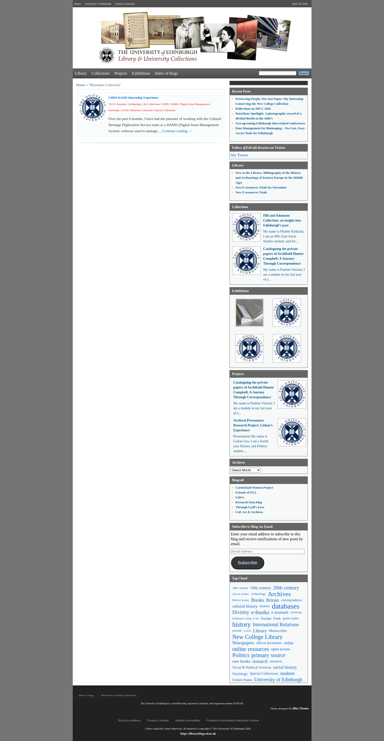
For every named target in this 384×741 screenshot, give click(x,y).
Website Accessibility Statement (118, 695)
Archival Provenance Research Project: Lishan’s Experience (253, 425)
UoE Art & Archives (249, 512)
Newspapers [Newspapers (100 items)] (243, 642)
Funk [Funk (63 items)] (277, 618)
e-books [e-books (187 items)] (260, 612)
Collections (100, 73)
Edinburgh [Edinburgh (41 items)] (296, 612)
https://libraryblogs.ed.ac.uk (198, 733)
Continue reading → (177, 131)
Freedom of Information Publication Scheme (233, 720)
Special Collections (165, 110)
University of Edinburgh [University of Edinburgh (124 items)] (278, 679)
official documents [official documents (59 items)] (269, 643)
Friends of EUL (246, 492)
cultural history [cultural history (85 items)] (245, 606)
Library (81, 73)
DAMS (175, 104)
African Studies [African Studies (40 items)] (240, 593)
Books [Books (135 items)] (257, 600)
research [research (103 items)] (260, 661)
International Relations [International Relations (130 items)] (276, 624)
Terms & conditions (129, 720)
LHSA (240, 497)
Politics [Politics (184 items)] (241, 655)
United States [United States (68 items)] (242, 680)
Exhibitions (141, 73)
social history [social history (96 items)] (285, 667)
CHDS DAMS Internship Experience (133, 97)
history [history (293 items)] (241, 625)
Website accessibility (187, 720)
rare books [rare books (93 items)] (241, 661)
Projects (120, 73)
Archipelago (135, 104)
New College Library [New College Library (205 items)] (257, 637)
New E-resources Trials (251, 192)
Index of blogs (166, 73)
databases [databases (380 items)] (285, 606)
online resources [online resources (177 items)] (250, 649)
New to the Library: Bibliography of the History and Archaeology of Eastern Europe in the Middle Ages (269, 177)
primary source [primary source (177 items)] (269, 655)
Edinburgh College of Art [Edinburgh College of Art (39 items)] (245, 618)
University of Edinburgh (98, 3)
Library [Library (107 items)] (260, 630)
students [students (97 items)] (287, 673)
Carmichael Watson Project (254, 487)
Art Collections (151, 104)
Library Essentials (125, 3)
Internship (114, 110)
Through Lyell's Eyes (250, 507)
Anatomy (122, 104)
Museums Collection (141, 110)
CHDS (165, 104)
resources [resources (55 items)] (276, 661)
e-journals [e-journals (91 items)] (279, 612)
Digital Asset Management (194, 104)
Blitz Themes (301, 708)
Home (77, 3)
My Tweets (239, 155)
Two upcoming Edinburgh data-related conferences (270, 123)
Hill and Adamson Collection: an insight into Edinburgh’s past (282, 220)
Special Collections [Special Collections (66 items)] (264, 673)
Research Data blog (249, 502)
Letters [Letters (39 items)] (247, 630)
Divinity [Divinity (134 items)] (240, 612)
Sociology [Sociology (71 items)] (240, 673)
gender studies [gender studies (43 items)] (291, 618)
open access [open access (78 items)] (280, 649)
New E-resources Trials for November (261, 187)
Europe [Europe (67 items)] (266, 618)
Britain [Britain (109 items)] (272, 600)
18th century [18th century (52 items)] (240, 588)
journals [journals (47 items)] (237, 630)
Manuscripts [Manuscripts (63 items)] (278, 631)
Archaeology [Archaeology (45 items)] (258, 594)
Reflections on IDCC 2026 (253, 108)
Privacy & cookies (157, 720)
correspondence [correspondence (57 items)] (291, 600)
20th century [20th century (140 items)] (286, 588)
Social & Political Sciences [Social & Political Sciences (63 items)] (251, 667)
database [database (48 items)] (265, 606)
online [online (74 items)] (289, 643)
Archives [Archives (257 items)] (279, 594)
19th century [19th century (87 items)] (260, 588)
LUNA (125, 110)
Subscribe (247, 562)
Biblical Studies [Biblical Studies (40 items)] (240, 600)
